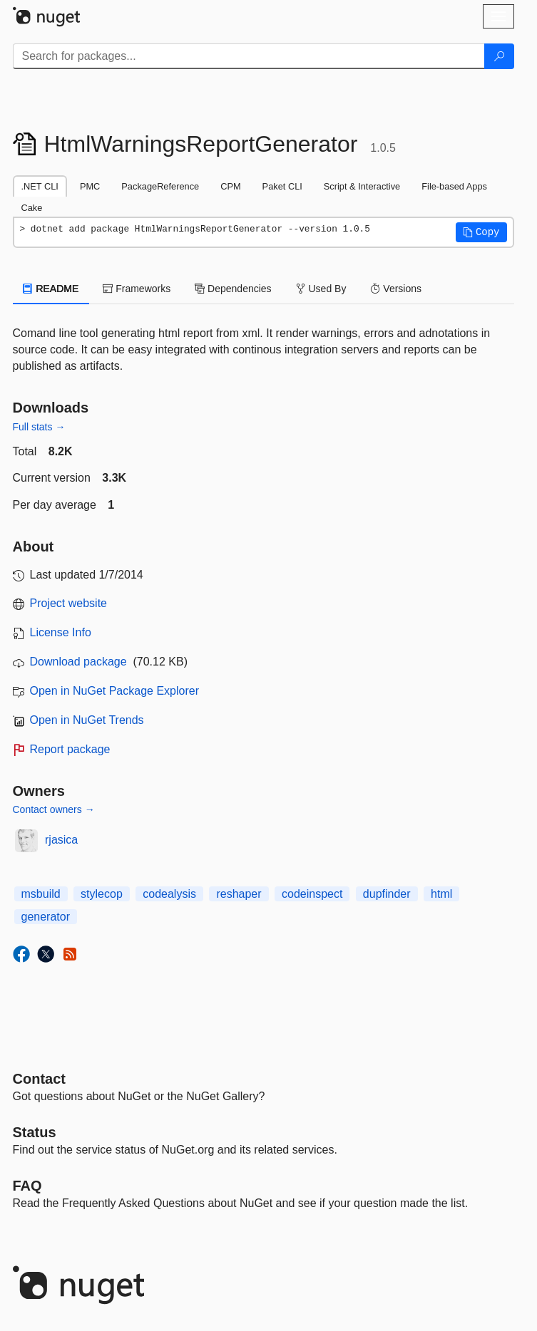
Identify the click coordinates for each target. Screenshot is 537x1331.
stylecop (102, 894)
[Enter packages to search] (249, 56)
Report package (70, 749)
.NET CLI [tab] (39, 186)
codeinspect (312, 894)
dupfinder (387, 894)
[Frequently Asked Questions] (27, 1185)
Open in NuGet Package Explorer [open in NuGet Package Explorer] (114, 691)
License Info (60, 632)
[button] (481, 232)
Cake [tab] (32, 207)
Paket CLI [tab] (282, 186)
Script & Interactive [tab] (362, 186)
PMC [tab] (90, 186)
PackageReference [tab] (160, 186)
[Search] (499, 56)
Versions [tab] (395, 288)
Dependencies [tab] (233, 288)
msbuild (41, 894)
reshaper (238, 894)
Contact (39, 1079)
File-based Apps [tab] (454, 186)
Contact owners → (54, 809)
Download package (78, 662)
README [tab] (51, 288)
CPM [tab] (230, 186)
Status (34, 1132)
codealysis (169, 894)
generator (46, 917)
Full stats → (39, 427)
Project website (69, 603)
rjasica (61, 840)
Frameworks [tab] (136, 288)
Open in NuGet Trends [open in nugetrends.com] (87, 720)
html (441, 894)
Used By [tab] (321, 288)
